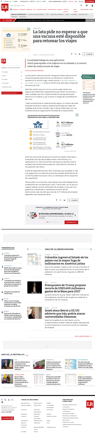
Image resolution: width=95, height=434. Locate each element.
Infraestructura (38, 420)
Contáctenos (66, 411)
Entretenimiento (83, 359)
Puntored (74, 14)
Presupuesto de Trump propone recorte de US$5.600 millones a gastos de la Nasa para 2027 (65, 288)
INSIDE (91, 9)
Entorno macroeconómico (36, 14)
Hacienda (7, 253)
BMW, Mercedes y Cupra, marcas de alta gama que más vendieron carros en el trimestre (13, 270)
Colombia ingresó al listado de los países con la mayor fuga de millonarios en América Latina (66, 260)
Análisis (49, 403)
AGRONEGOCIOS (52, 9)
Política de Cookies (68, 422)
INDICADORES (84, 9)
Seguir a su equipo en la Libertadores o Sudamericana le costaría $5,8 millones (85, 380)
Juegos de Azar (83, 14)
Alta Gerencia (38, 403)
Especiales (37, 414)
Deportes (81, 374)
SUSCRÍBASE (90, 1)
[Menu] (11, 9)
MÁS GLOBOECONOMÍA (82, 336)
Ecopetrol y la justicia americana (12, 292)
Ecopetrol (15, 16)
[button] (27, 215)
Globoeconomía (51, 416)
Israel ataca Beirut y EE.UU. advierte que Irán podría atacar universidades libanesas (65, 313)
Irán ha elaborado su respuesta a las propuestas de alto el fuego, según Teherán (22, 365)
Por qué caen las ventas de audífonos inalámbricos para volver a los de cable (85, 364)
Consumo (24, 409)
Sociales (23, 431)
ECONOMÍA (22, 9)
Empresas (24, 414)
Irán (16, 359)
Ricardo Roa (22, 16)
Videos (36, 431)
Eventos (49, 414)
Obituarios (37, 423)
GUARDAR (88, 54)
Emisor (67, 14)
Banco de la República (57, 14)
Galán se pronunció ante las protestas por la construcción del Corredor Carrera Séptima (54, 365)
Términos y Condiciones (70, 415)
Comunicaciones (19, 374)
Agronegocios (25, 403)
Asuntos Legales (26, 405)
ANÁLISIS (59, 9)
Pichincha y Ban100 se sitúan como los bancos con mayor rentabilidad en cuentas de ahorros (13, 316)
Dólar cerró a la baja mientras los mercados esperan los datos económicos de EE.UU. (12, 303)
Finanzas (23, 416)
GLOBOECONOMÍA (42, 9)
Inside (48, 420)
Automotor (8, 265)
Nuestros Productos (68, 409)
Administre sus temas (9, 93)
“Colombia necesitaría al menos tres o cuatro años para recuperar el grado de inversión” (12, 283)
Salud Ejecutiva (51, 427)
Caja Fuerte (37, 405)
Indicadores (24, 420)
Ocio (48, 423)
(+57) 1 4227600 (6, 412)
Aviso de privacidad (68, 413)
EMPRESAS (29, 9)
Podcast (23, 427)
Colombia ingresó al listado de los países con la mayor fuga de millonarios (13, 258)
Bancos (6, 311)
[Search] (81, 5)
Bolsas (6, 298)
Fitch (47, 14)
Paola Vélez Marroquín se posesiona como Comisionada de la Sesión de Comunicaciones (21, 381)
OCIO (34, 9)
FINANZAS (15, 9)
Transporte (50, 359)
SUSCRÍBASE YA (71, 222)
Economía (50, 409)
